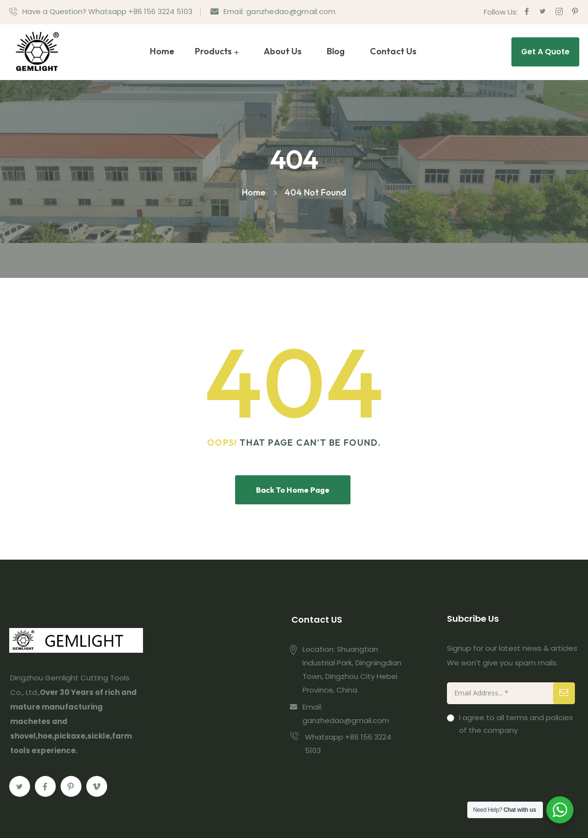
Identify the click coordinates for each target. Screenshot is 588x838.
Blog (336, 51)
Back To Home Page (293, 490)
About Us (283, 51)
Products (213, 51)
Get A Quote (545, 51)
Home (162, 51)
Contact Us (393, 51)
